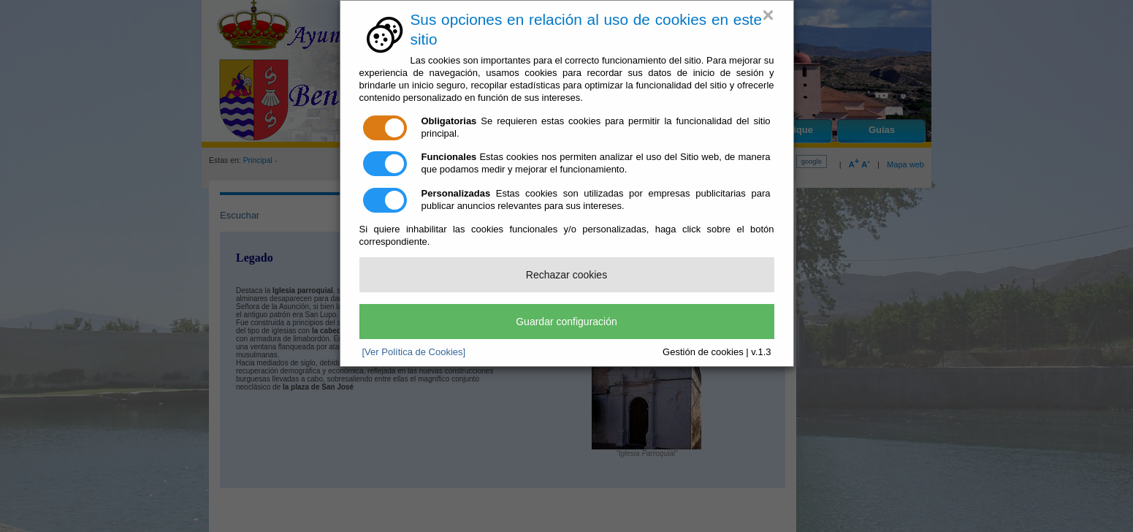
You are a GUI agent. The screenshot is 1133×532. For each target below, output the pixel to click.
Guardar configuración (566, 321)
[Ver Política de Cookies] (414, 351)
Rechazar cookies (566, 275)
